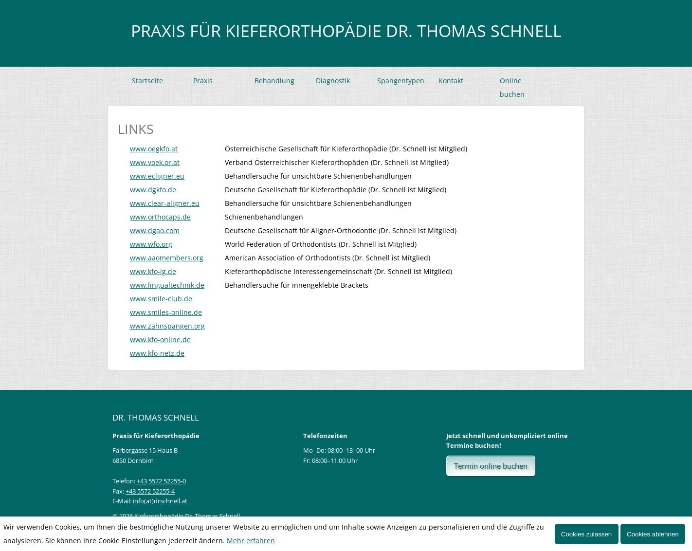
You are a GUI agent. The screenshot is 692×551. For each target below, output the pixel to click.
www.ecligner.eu (157, 176)
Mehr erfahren (251, 540)
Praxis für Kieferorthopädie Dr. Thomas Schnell (346, 30)
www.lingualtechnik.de (167, 285)
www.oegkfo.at (154, 148)
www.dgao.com (155, 230)
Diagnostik (333, 80)
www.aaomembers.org (166, 257)
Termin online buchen (491, 466)
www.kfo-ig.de (153, 271)
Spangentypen (400, 80)
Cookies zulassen (586, 534)
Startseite (147, 80)
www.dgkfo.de (153, 189)
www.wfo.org (151, 244)
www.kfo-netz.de (157, 353)
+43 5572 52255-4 (150, 491)
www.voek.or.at (155, 162)
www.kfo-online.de (160, 339)
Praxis (203, 80)
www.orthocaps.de (160, 216)
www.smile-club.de (161, 298)
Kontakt (450, 80)
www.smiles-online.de (166, 312)
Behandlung (274, 80)
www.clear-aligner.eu (165, 203)
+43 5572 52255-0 (161, 481)
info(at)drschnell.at (160, 500)
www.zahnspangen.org (167, 326)
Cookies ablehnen (653, 534)
